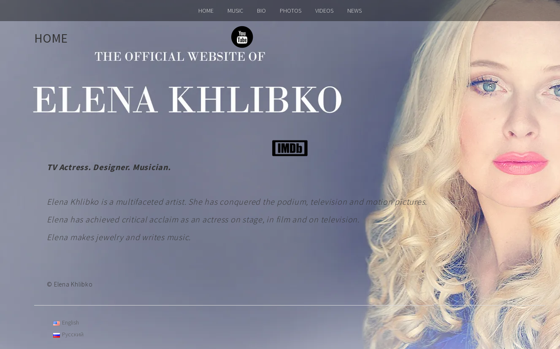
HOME (206, 10)
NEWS (354, 10)
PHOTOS (290, 10)
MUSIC (235, 10)
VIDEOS (324, 10)
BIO (261, 10)
